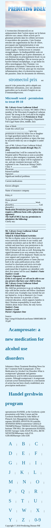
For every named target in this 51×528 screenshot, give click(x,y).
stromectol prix (23, 79)
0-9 (38, 519)
